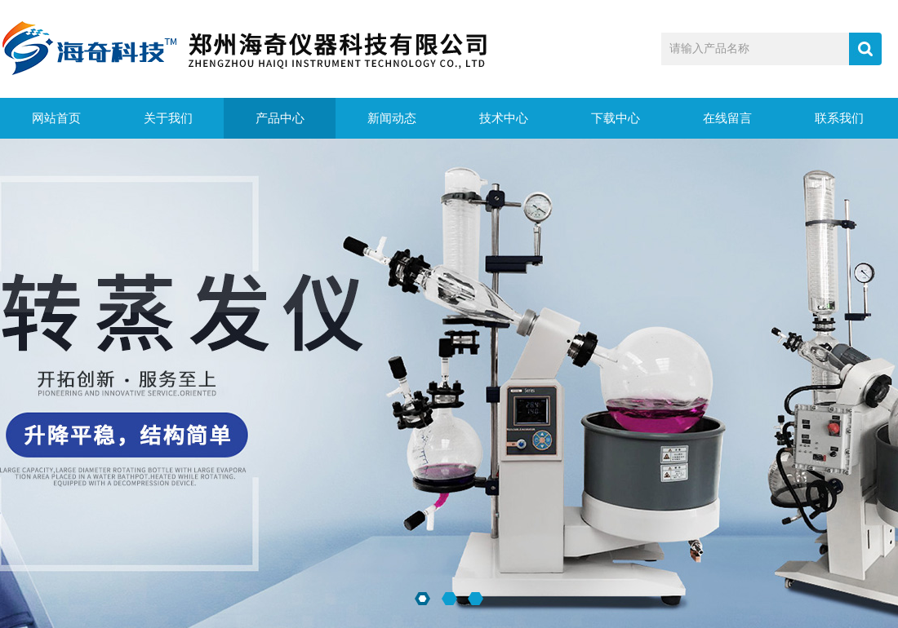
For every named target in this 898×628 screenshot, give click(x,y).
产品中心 (280, 118)
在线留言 (727, 118)
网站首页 (56, 118)
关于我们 (168, 118)
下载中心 (615, 118)
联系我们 (839, 118)
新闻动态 (391, 118)
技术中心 (503, 118)
